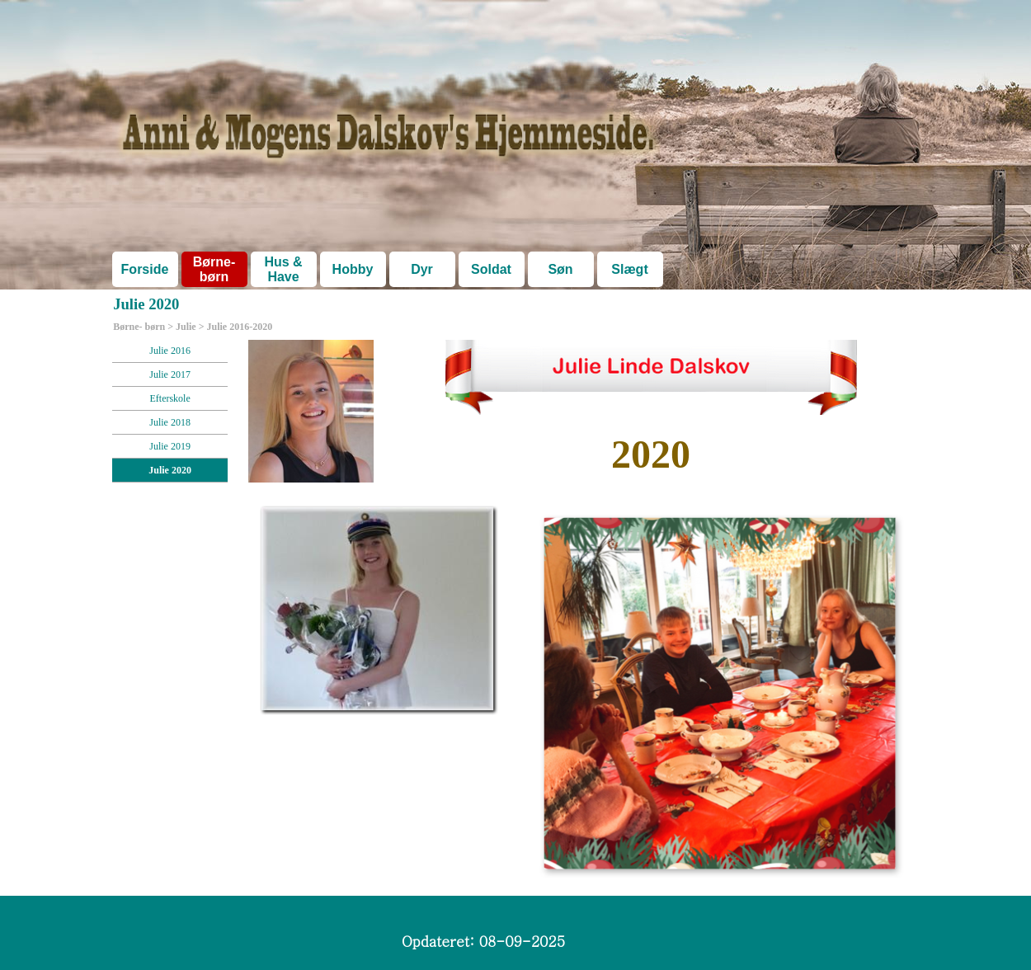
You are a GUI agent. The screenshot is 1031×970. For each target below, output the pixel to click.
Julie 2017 (170, 374)
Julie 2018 (170, 422)
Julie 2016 (170, 350)
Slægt (629, 269)
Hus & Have (283, 269)
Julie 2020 (169, 470)
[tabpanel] (651, 454)
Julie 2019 (170, 446)
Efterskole (169, 398)
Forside (145, 269)
